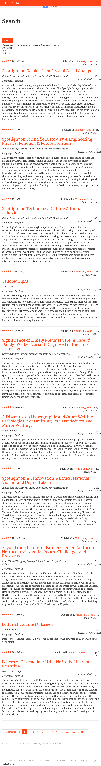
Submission (45, 760)
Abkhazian (41, 48)
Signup (84, 760)
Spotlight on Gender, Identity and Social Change (47, 71)
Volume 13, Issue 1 (84, 61)
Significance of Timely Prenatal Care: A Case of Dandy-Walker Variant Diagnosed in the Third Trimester (46, 344)
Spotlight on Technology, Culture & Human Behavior (43, 211)
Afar (41, 50)
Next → (82, 732)
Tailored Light (15, 281)
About (22, 760)
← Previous (10, 732)
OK (45, 6)
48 (73, 732)
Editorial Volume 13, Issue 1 (27, 624)
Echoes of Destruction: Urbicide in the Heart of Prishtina (45, 664)
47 (67, 732)
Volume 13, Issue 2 (79, 652)
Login (94, 760)
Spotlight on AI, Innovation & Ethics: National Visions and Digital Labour (45, 480)
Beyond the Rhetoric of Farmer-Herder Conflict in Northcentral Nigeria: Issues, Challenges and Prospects (48, 552)
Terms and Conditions (65, 760)
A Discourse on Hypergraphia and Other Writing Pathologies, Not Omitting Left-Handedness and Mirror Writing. (47, 421)
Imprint (32, 760)
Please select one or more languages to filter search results (41, 45)
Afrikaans (41, 53)
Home (12, 760)
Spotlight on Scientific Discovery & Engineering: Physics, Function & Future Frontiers (48, 141)
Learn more (54, 6)
